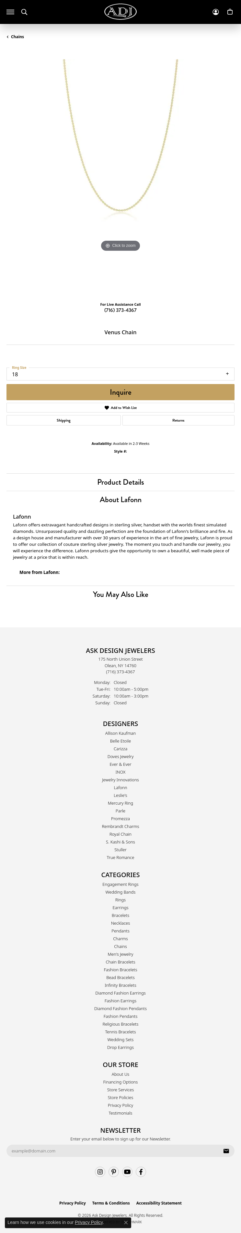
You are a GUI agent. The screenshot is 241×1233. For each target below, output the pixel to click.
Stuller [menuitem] (120, 850)
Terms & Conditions (111, 1203)
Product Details (120, 482)
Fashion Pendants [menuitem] (121, 1016)
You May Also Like (120, 594)
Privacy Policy (120, 1105)
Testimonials (120, 1113)
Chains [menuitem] (120, 946)
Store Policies (120, 1097)
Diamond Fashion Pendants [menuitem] (120, 1008)
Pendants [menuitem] (120, 931)
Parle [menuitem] (120, 811)
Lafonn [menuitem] (120, 787)
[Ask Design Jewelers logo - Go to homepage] (120, 11)
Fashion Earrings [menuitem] (120, 1001)
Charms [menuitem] (120, 938)
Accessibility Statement (159, 1203)
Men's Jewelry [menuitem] (120, 954)
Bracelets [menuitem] (120, 915)
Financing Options (120, 1082)
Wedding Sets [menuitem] (121, 1039)
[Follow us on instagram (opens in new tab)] (100, 1172)
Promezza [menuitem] (120, 818)
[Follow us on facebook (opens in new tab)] (141, 1172)
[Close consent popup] (126, 1223)
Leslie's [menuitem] (120, 795)
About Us (120, 1074)
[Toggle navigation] (10, 12)
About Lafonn (121, 499)
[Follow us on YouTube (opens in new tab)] (127, 1172)
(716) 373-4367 (120, 310)
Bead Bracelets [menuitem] (120, 977)
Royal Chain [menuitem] (120, 834)
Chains (17, 36)
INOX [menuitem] (120, 772)
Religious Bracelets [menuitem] (121, 1024)
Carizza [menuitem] (120, 749)
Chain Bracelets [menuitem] (120, 962)
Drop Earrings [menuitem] (120, 1047)
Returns (178, 420)
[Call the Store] (120, 672)
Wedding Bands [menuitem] (121, 892)
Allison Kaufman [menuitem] (120, 733)
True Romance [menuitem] (120, 857)
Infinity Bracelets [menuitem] (120, 985)
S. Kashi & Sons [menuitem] (120, 842)
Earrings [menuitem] (120, 907)
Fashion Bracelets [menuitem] (120, 970)
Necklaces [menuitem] (120, 923)
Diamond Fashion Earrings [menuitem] (120, 993)
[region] (120, 173)
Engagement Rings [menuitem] (120, 884)
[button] (24, 12)
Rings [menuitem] (120, 900)
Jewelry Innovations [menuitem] (120, 780)
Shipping (64, 420)
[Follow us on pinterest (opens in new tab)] (114, 1172)
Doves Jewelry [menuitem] (121, 756)
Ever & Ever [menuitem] (120, 764)
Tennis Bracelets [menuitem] (120, 1032)
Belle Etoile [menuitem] (120, 741)
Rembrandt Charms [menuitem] (120, 826)
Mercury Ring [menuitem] (120, 803)
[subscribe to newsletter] (226, 1151)
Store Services (120, 1090)
